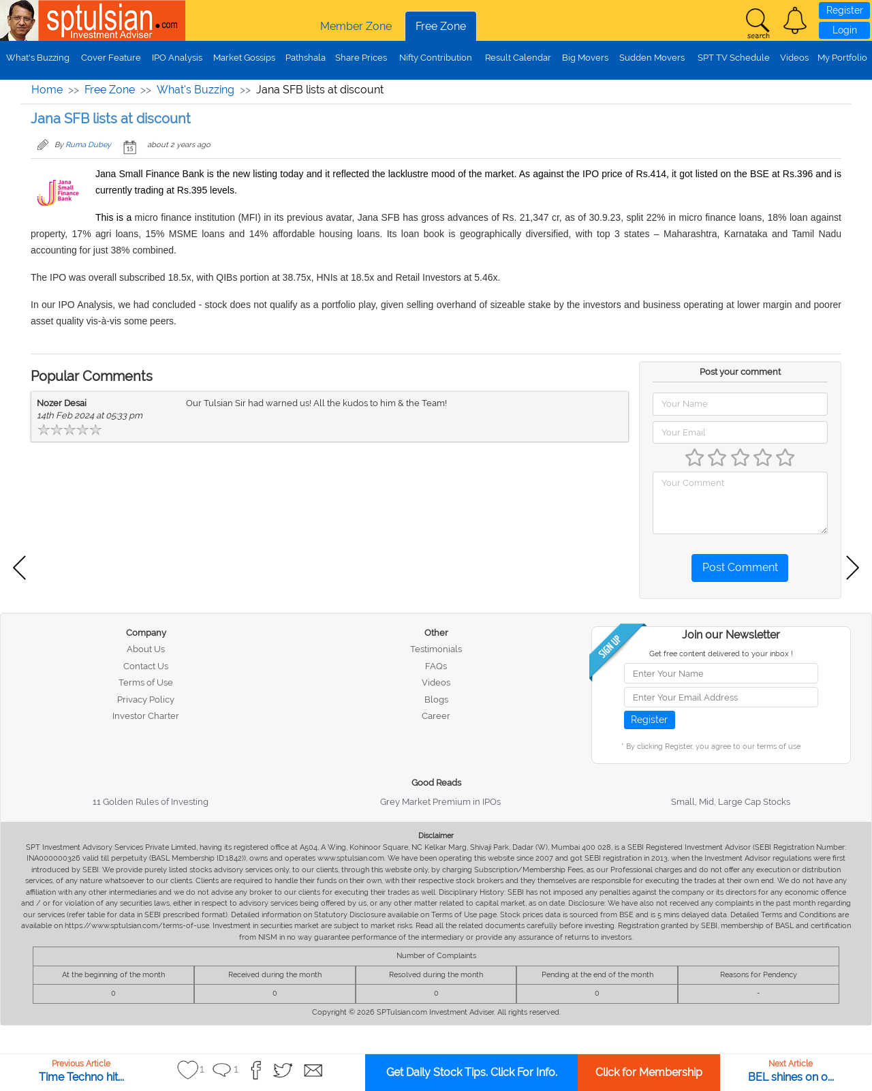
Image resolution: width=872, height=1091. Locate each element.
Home (47, 89)
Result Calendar (518, 57)
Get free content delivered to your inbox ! (721, 653)
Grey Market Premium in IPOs (440, 802)
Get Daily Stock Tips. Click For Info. (471, 1072)
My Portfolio (842, 57)
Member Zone (356, 26)
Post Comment (740, 567)
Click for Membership (648, 1072)
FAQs (436, 666)
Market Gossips (244, 57)
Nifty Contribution (435, 57)
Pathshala (305, 57)
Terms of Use (146, 682)
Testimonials (436, 649)
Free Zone (441, 26)
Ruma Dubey (88, 144)
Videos (794, 57)
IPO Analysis (177, 57)
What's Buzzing (37, 57)
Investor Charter (145, 716)
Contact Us (145, 666)
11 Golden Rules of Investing (150, 802)
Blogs (436, 699)
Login (844, 30)
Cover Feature (111, 57)
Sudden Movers (652, 57)
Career (436, 716)
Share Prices (361, 57)
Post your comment (740, 372)
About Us (146, 649)
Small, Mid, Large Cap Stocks (730, 802)
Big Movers (585, 57)
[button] (795, 20)
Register (844, 10)
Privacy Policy (145, 699)
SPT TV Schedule (734, 57)
